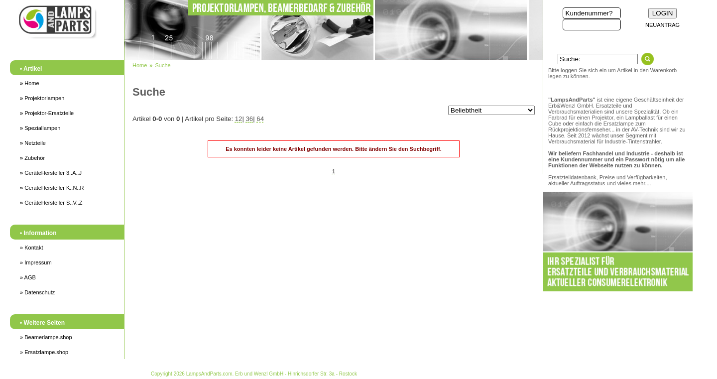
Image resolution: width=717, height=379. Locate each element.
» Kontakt (31, 248)
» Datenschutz (37, 292)
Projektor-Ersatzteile (47, 113)
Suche (162, 65)
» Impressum (36, 262)
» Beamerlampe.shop (46, 337)
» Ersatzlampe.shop (44, 352)
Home (29, 83)
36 (249, 119)
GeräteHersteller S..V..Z (51, 203)
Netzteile (33, 143)
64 (260, 119)
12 (238, 119)
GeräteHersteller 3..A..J (51, 173)
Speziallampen (40, 128)
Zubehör (32, 158)
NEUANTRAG (662, 25)
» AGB (28, 277)
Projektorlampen (42, 98)
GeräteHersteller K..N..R (52, 188)
